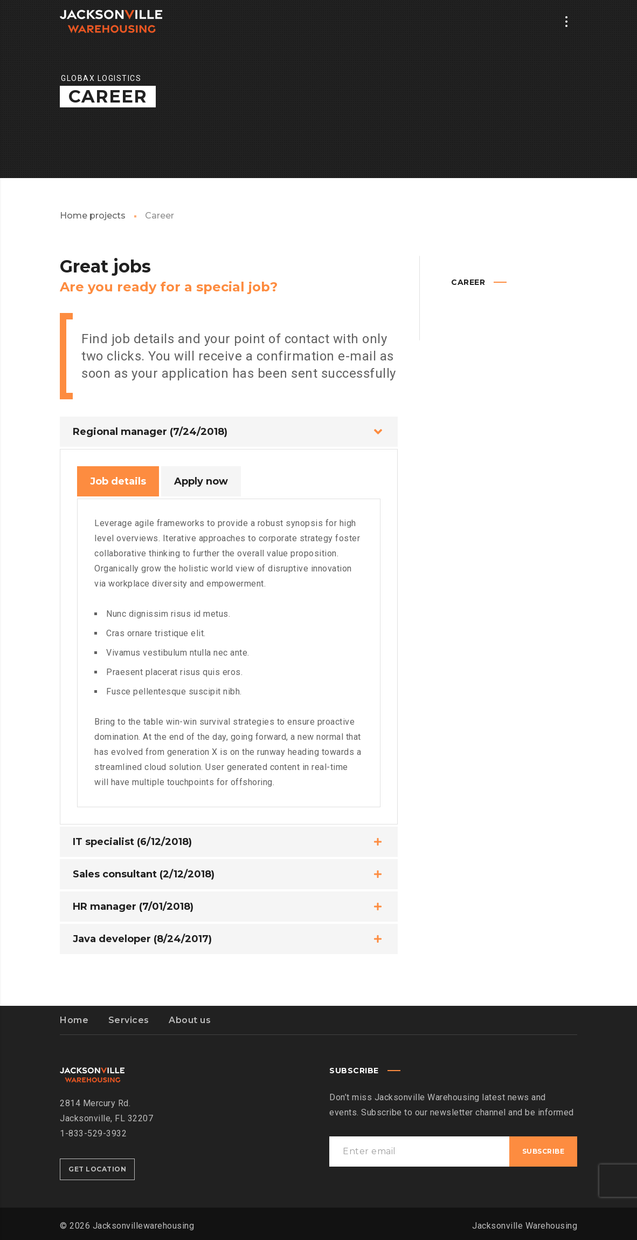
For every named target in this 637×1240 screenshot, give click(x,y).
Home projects (93, 215)
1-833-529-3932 (93, 1133)
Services (128, 1020)
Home (74, 1020)
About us (190, 1020)
